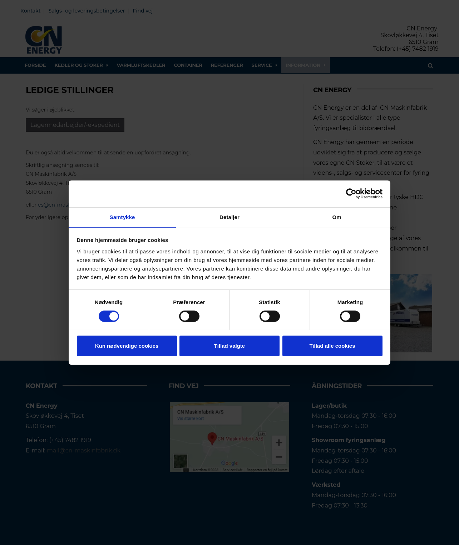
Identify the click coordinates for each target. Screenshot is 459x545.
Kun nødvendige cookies (127, 346)
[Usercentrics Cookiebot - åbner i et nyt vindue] (351, 193)
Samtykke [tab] (122, 217)
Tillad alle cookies (332, 346)
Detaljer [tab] (229, 217)
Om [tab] (336, 217)
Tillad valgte (229, 346)
